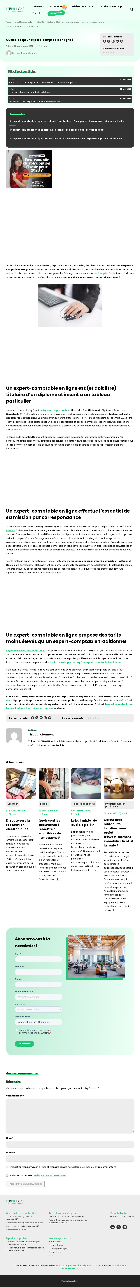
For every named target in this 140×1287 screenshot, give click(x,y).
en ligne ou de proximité (54, 410)
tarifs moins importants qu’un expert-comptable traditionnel (86, 662)
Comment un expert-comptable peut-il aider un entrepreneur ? (24, 1243)
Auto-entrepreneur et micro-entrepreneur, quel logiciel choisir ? (68, 1221)
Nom (9, 1138)
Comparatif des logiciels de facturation (24, 1222)
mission (10, 530)
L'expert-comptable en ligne (93, 22)
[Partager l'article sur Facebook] (104, 41)
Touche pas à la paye (59, 1248)
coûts (122, 700)
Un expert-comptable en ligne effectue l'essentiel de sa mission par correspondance (57, 129)
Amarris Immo (55, 1252)
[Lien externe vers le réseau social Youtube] (125, 1228)
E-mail (10, 1152)
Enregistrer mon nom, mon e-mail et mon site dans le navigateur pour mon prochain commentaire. (63, 1166)
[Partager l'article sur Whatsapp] (117, 41)
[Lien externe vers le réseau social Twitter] (118, 1228)
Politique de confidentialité (50, 1175)
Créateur (50, 22)
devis (9, 700)
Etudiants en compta (112, 6)
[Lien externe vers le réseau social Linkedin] (112, 1228)
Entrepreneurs (58, 6)
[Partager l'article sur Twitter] (108, 41)
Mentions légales (82, 1265)
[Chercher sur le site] (131, 10)
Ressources (56, 13)
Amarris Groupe (56, 1245)
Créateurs (38, 6)
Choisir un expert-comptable (67, 22)
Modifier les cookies (69, 1281)
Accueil (9, 22)
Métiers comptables (83, 6)
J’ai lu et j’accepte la (36, 1175)
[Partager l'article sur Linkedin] (113, 41)
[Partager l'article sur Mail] (121, 41)
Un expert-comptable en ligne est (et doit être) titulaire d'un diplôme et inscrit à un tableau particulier (67, 121)
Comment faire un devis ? (18, 1229)
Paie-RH (36, 13)
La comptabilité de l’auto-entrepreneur (66, 1216)
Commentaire (15, 1095)
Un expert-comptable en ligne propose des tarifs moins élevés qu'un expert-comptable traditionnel (65, 138)
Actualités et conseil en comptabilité (29, 22)
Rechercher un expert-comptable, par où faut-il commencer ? (25, 1249)
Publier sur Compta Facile (122, 1216)
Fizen (51, 1255)
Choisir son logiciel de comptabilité (22, 1226)
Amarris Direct (55, 1241)
